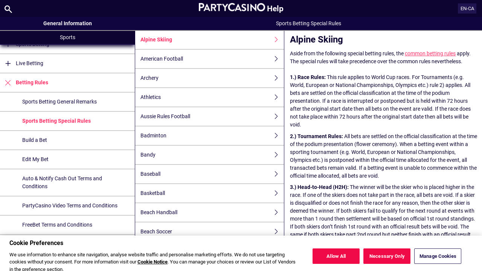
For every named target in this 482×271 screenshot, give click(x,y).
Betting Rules (24, 82)
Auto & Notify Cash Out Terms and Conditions (62, 182)
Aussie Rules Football (212, 116)
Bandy (212, 155)
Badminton (212, 135)
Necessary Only (387, 260)
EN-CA (467, 8)
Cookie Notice (152, 266)
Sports (67, 37)
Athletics (212, 97)
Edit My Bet (35, 159)
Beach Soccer (212, 231)
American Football (212, 59)
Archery (212, 78)
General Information (67, 23)
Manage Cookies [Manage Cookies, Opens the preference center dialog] (437, 260)
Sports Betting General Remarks (59, 102)
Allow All (336, 260)
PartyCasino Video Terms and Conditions (69, 205)
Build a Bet (34, 140)
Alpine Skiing (212, 39)
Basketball (212, 193)
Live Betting (21, 63)
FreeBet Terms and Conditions (57, 225)
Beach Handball (212, 212)
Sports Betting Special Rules (56, 121)
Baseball (212, 174)
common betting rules (430, 53)
